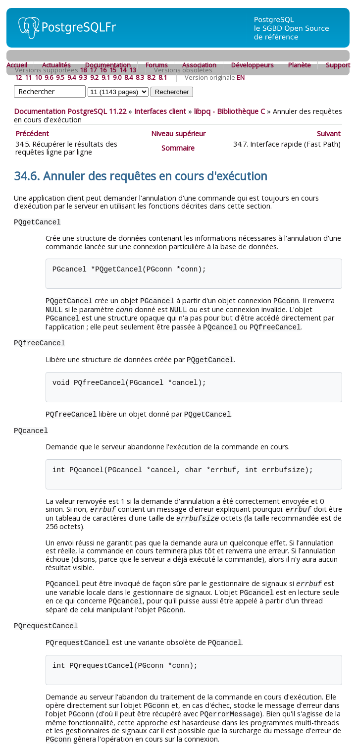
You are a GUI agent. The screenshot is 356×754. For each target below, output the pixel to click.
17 (93, 69)
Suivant (329, 133)
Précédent (32, 133)
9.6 (49, 77)
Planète (299, 64)
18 (83, 69)
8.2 (151, 77)
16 (103, 69)
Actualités (56, 64)
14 (122, 69)
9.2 (94, 77)
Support (338, 64)
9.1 (106, 77)
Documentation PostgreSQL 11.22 (70, 111)
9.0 (117, 77)
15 (112, 69)
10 (38, 77)
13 (132, 69)
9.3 (83, 77)
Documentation (108, 64)
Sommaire (178, 148)
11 (28, 77)
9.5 (60, 77)
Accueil (16, 64)
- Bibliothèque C (229, 111)
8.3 (140, 77)
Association (199, 64)
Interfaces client (160, 111)
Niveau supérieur (178, 133)
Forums (157, 64)
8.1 (162, 77)
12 (18, 77)
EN (241, 77)
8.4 (128, 77)
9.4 (71, 77)
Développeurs (252, 64)
